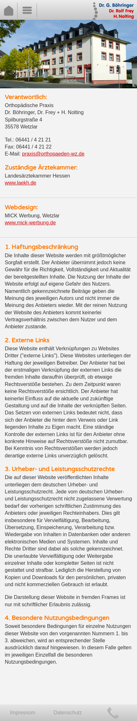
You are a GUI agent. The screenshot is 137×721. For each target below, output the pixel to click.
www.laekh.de (20, 183)
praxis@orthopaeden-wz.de (53, 154)
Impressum (22, 712)
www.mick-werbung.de (30, 222)
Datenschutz (68, 712)
